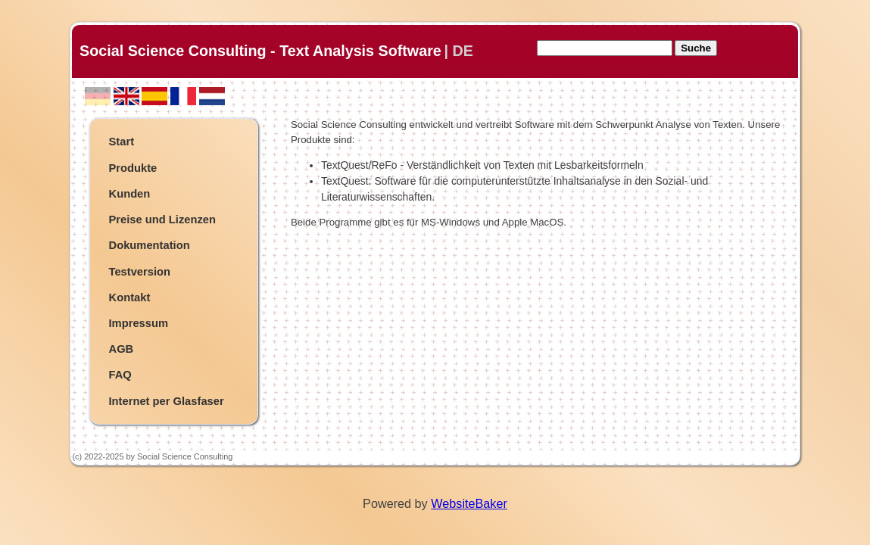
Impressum (139, 323)
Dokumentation (149, 245)
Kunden (130, 194)
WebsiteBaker (469, 503)
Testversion (140, 272)
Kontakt (130, 297)
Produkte (133, 168)
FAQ (120, 375)
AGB (121, 349)
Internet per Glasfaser (166, 401)
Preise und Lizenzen (163, 219)
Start (122, 141)
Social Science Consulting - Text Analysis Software (260, 50)
